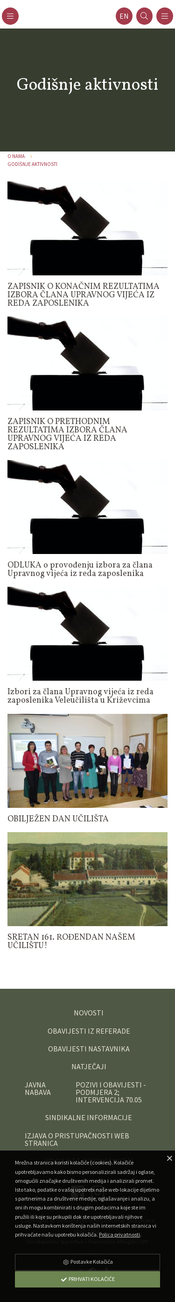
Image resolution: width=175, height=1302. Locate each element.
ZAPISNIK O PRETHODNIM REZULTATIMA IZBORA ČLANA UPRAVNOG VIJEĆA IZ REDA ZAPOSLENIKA (67, 434)
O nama (16, 156)
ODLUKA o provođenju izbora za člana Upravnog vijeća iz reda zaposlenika (80, 570)
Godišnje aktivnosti (32, 164)
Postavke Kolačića (88, 1261)
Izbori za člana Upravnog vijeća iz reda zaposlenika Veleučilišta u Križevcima (80, 696)
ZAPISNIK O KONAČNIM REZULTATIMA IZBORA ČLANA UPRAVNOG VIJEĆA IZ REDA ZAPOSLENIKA (83, 295)
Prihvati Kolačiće (88, 1278)
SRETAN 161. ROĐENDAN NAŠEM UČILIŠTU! (71, 942)
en (124, 16)
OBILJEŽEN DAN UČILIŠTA (58, 819)
